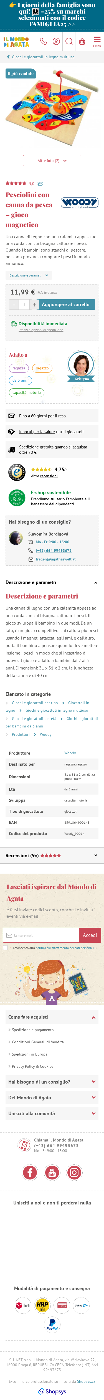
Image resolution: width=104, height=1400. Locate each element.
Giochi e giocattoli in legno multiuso (43, 56)
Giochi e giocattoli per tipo (35, 702)
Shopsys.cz (86, 1381)
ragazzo (42, 368)
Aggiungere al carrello (66, 304)
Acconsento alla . (52, 948)
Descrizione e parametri (51, 582)
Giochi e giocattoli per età (34, 718)
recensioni (49, 475)
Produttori (21, 734)
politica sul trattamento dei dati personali (65, 948)
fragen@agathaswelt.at (56, 559)
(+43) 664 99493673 (54, 550)
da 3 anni (20, 380)
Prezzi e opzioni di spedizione (41, 330)
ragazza (18, 368)
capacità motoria (26, 392)
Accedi (90, 935)
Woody (46, 734)
